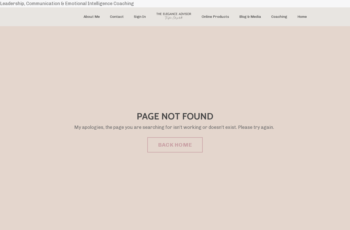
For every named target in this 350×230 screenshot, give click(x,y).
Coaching (279, 16)
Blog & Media (250, 16)
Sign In (140, 16)
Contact (117, 16)
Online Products (215, 16)
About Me (92, 16)
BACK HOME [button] (175, 145)
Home (302, 16)
